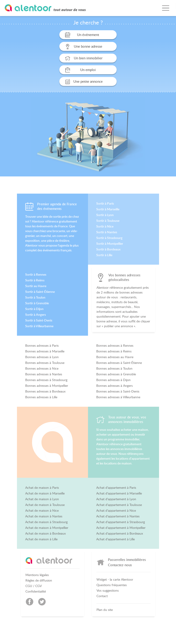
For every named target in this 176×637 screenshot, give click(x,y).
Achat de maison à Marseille (45, 493)
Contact (102, 596)
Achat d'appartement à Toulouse (119, 504)
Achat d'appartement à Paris (116, 487)
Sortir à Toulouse (107, 220)
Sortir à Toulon (35, 297)
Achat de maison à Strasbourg (46, 522)
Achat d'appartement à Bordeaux (119, 533)
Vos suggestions (107, 590)
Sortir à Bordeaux (108, 249)
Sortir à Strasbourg (109, 237)
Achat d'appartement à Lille (115, 539)
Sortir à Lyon (105, 215)
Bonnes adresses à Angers (114, 385)
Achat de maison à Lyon (42, 499)
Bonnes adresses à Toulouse (44, 362)
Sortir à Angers (35, 314)
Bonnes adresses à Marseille (44, 351)
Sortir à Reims (34, 280)
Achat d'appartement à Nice (116, 510)
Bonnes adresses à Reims (114, 351)
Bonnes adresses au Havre (114, 357)
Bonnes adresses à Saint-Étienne (119, 362)
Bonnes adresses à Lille (41, 397)
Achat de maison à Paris (42, 487)
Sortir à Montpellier (109, 243)
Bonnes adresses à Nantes (43, 374)
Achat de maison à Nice (42, 510)
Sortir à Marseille (107, 209)
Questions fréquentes (111, 585)
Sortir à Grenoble (37, 303)
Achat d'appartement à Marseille (119, 493)
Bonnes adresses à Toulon (114, 368)
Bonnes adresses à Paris (42, 345)
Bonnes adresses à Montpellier (46, 385)
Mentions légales (37, 575)
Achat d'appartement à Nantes (118, 516)
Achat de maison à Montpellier (46, 527)
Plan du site (104, 609)
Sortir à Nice (104, 226)
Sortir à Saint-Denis (38, 320)
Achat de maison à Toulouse (45, 504)
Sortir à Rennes (35, 274)
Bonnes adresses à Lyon (42, 357)
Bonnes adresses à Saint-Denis (117, 391)
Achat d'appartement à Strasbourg (120, 522)
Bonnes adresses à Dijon (113, 380)
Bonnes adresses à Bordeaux (45, 391)
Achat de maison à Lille (41, 539)
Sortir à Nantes (106, 232)
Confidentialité (35, 591)
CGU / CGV (33, 586)
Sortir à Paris (105, 203)
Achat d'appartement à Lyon (116, 499)
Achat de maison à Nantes (43, 516)
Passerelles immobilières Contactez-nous (127, 562)
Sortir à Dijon (34, 308)
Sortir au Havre (35, 286)
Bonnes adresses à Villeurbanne (118, 397)
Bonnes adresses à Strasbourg (46, 380)
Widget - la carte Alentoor (114, 579)
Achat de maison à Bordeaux (45, 533)
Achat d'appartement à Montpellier (121, 527)
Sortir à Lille (104, 255)
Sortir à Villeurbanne (39, 326)
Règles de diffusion (38, 580)
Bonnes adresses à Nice (41, 368)
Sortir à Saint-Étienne (40, 291)
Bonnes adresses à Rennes (114, 345)
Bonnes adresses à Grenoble (116, 374)
